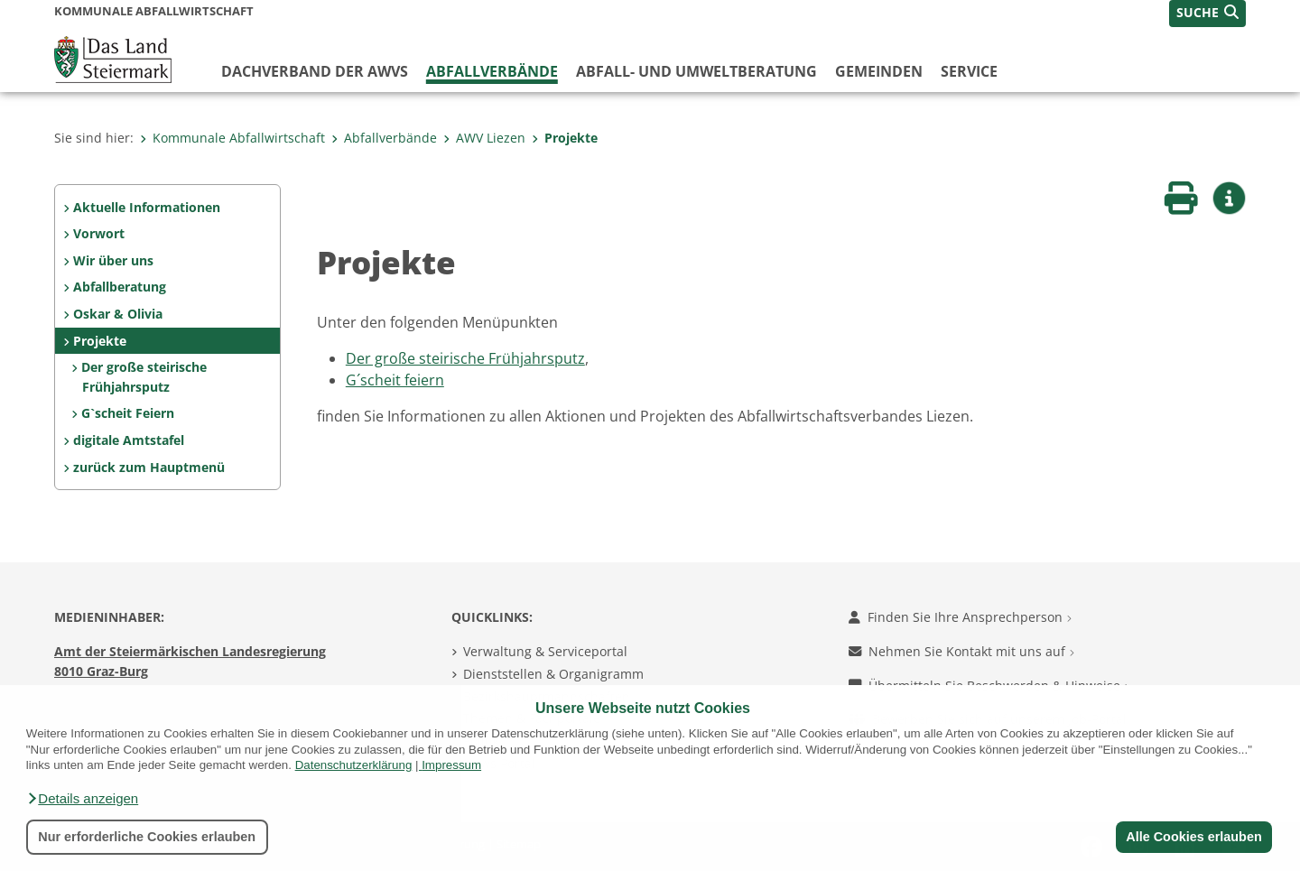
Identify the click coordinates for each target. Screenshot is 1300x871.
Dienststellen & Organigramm (553, 673)
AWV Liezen (484, 137)
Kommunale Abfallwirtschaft (232, 137)
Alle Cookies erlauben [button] (1193, 836)
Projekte (565, 137)
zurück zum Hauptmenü (149, 467)
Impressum (451, 765)
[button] (82, 799)
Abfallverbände (492, 71)
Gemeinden (879, 71)
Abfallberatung (119, 286)
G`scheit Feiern (127, 413)
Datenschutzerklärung (354, 765)
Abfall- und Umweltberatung (696, 71)
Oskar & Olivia (117, 313)
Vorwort (99, 233)
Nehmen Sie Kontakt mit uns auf (961, 651)
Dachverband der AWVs (314, 71)
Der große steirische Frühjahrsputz (144, 376)
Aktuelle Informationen (146, 207)
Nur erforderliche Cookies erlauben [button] (146, 836)
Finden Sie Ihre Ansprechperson (960, 616)
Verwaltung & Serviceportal (545, 651)
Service (969, 71)
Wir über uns (113, 260)
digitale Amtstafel (128, 440)
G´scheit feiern (395, 380)
